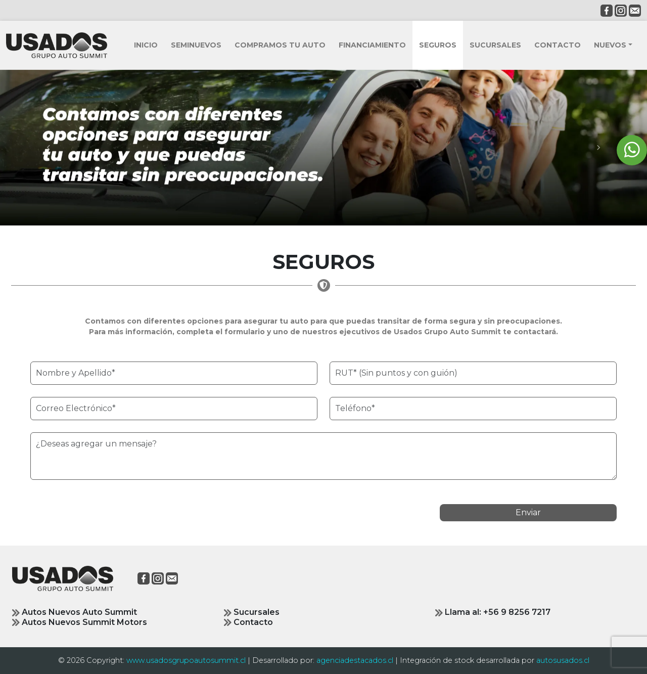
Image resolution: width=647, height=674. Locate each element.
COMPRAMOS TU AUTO (280, 45)
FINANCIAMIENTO (372, 45)
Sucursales (252, 612)
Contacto (248, 622)
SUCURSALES (495, 45)
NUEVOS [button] (610, 45)
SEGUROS (437, 45)
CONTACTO (557, 45)
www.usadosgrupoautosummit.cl (186, 660)
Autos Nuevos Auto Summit (74, 612)
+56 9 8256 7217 (516, 612)
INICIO (146, 45)
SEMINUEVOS (196, 45)
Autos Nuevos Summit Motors (79, 622)
